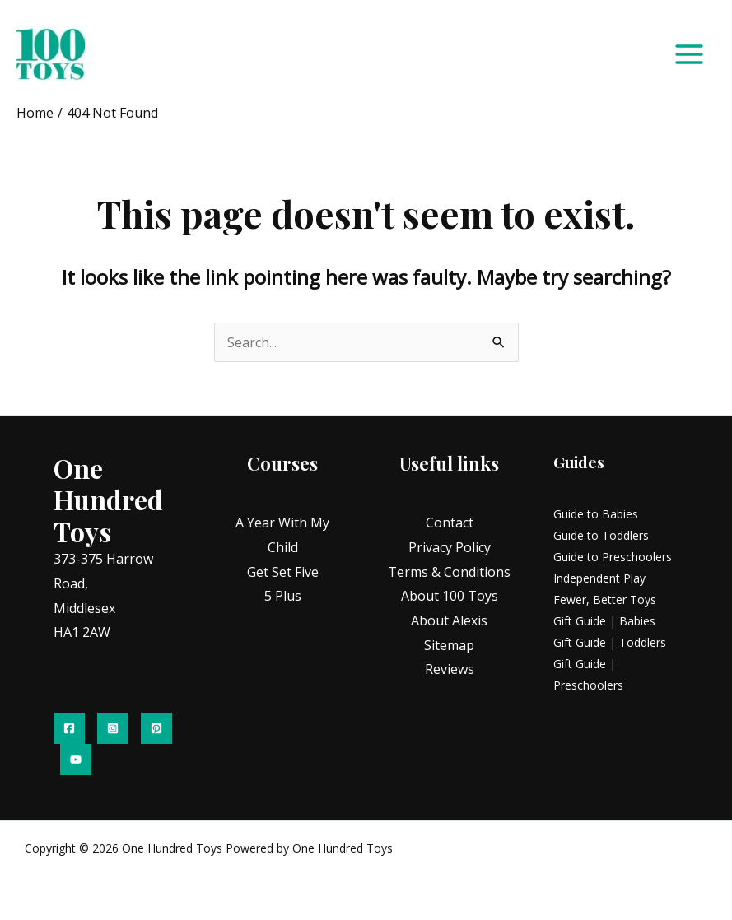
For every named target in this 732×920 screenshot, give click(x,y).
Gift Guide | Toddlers (609, 642)
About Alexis (449, 620)
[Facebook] (69, 728)
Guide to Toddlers (601, 535)
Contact (449, 522)
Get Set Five (283, 572)
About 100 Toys (449, 596)
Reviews (449, 669)
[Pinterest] (156, 728)
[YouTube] (75, 759)
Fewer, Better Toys (604, 599)
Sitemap (449, 645)
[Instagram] (112, 728)
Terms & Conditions (449, 572)
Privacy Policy (449, 547)
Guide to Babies (595, 514)
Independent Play (599, 578)
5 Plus (282, 596)
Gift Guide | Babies (604, 621)
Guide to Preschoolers (612, 557)
